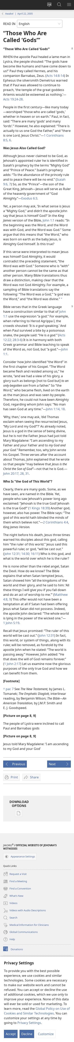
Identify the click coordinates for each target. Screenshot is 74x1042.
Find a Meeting (15, 881)
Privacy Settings (29, 1023)
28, (21, 473)
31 (26, 473)
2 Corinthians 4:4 (55, 522)
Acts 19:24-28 (13, 99)
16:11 (34, 554)
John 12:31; (12, 554)
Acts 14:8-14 (55, 76)
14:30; (25, 554)
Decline (26, 1034)
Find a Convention (17, 888)
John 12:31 (46, 635)
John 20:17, (11, 473)
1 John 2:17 (12, 664)
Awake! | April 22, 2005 (19, 13)
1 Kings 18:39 (39, 508)
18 (62, 409)
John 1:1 (48, 220)
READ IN (9, 24)
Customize (46, 1034)
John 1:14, (53, 409)
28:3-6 (17, 340)
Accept (11, 1034)
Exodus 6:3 (29, 198)
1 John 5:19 (11, 623)
